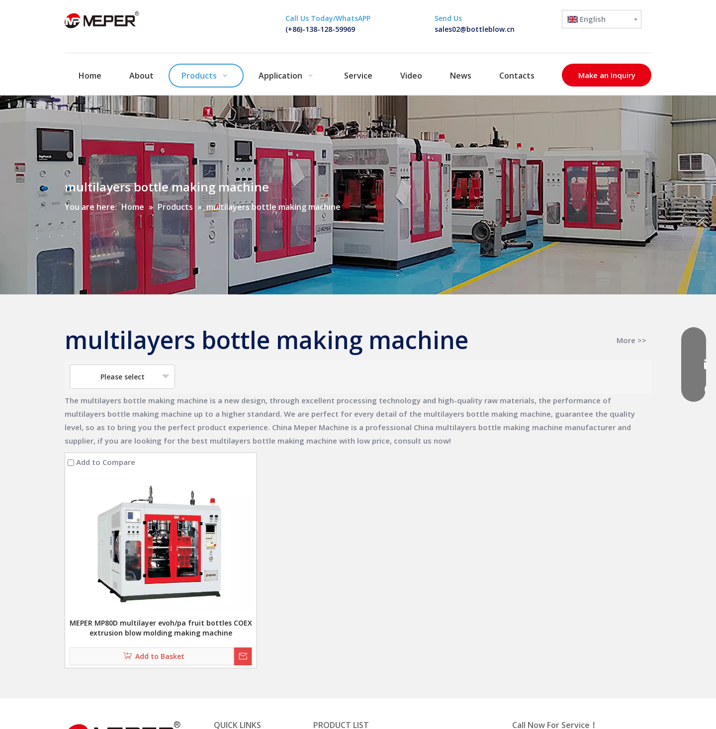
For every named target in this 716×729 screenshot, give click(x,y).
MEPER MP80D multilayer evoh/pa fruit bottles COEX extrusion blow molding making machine (161, 628)
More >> (631, 340)
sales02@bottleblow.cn (475, 29)
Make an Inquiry (606, 75)
